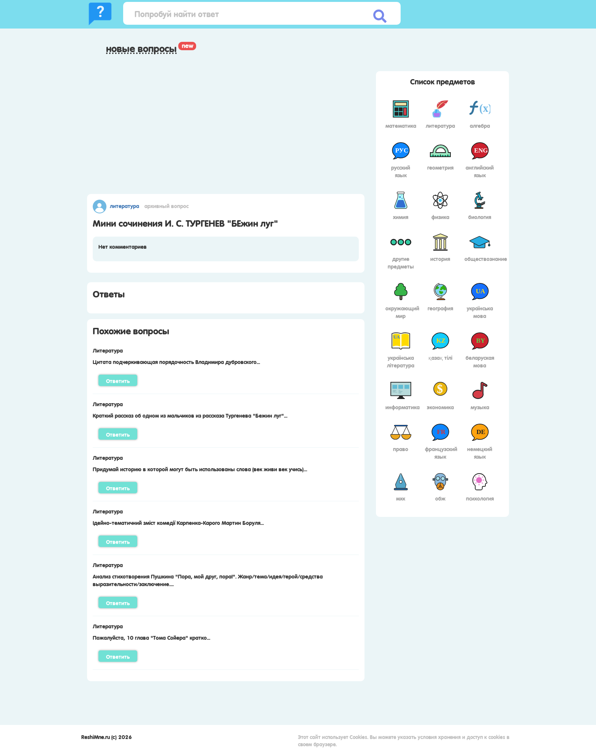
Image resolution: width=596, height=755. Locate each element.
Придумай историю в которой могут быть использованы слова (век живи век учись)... (200, 468)
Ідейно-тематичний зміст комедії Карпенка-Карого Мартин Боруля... (178, 522)
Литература (124, 205)
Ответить (118, 380)
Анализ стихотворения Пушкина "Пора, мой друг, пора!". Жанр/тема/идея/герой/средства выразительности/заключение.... (208, 579)
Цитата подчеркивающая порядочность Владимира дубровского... (176, 361)
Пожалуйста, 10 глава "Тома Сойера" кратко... (151, 637)
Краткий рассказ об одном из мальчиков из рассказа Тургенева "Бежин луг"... (190, 415)
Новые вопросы (141, 48)
